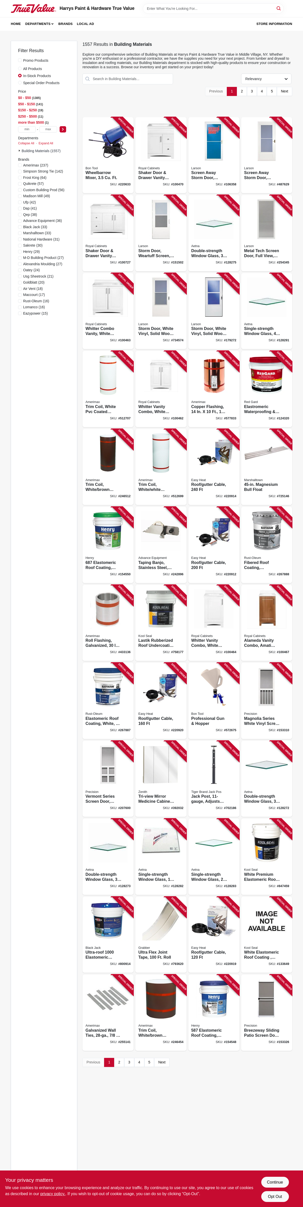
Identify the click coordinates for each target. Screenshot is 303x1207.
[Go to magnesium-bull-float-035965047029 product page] (266, 467)
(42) (29, 202)
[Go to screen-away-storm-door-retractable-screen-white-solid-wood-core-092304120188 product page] (266, 155)
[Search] (279, 8)
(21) (38, 276)
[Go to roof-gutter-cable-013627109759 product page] (160, 701)
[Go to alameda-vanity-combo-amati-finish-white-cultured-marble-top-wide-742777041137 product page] (266, 623)
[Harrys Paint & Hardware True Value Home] (33, 8)
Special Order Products (41, 83)
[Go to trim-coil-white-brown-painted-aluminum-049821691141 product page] (160, 1013)
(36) (42, 221)
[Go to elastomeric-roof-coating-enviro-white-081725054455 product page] (108, 545)
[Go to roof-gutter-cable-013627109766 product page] (213, 545)
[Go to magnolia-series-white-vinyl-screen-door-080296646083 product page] (266, 701)
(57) (33, 184)
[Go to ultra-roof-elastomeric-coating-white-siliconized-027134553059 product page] (108, 935)
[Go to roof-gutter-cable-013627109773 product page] (213, 467)
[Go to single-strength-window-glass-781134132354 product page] (266, 311)
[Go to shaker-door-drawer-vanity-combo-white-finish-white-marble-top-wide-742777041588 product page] (108, 233)
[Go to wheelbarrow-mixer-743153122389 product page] (108, 155)
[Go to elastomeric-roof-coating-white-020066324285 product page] (108, 701)
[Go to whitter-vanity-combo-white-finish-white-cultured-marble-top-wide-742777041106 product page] (160, 389)
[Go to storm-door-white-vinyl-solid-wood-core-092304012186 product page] (213, 311)
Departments (38, 24)
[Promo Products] (20, 60)
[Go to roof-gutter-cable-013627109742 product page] (213, 935)
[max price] (48, 129)
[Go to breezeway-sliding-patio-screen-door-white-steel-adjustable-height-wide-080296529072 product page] (266, 1013)
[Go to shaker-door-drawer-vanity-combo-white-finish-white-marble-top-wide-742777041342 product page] (160, 155)
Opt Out (275, 1196)
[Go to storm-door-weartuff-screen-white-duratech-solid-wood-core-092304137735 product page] (160, 233)
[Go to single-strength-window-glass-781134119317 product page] (213, 857)
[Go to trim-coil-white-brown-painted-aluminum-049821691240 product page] (108, 467)
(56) (43, 190)
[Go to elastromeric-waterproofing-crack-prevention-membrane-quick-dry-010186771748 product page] (266, 389)
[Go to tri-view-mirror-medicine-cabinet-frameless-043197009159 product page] (160, 779)
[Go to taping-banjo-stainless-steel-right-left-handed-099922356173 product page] (160, 545)
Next (284, 91)
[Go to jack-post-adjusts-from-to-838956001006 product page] (213, 779)
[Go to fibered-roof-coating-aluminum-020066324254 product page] (266, 545)
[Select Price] (63, 129)
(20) (34, 282)
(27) (43, 258)
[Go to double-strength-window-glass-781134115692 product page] (108, 857)
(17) (34, 295)
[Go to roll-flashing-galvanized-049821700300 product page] (108, 623)
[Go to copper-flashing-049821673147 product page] (213, 389)
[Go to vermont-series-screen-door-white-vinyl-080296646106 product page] (108, 779)
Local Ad (85, 24)
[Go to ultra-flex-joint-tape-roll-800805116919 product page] (160, 935)
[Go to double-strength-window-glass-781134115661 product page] (266, 779)
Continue (275, 1182)
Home (16, 24)
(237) (35, 165)
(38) (30, 215)
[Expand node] (20, 151)
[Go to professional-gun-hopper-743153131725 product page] (213, 701)
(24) (31, 270)
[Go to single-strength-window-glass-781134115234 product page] (160, 857)
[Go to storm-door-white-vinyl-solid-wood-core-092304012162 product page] (160, 311)
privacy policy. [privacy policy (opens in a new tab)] (52, 1194)
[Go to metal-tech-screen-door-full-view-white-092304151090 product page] (266, 233)
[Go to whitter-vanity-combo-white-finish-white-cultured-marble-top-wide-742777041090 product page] (213, 623)
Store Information (274, 24)
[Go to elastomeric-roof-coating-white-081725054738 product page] (213, 1013)
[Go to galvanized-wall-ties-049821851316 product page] (108, 1013)
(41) (30, 208)
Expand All (45, 143)
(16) (36, 301)
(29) (31, 252)
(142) (43, 171)
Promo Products (35, 60)
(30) (32, 245)
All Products (32, 69)
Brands (65, 24)
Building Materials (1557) (41, 151)
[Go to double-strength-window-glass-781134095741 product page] (213, 233)
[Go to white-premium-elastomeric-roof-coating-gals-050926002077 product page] (266, 857)
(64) (35, 178)
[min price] (27, 129)
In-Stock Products (37, 76)
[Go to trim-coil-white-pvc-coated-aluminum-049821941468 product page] (108, 389)
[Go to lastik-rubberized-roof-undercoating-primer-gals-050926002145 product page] (160, 623)
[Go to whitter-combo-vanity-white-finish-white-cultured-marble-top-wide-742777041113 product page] (108, 311)
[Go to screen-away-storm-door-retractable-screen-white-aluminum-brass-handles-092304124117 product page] (213, 155)
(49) (36, 196)
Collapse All (26, 143)
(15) (35, 313)
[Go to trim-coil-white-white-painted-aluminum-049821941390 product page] (160, 467)
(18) (33, 289)
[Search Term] (213, 9)
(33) (35, 227)
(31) (41, 239)
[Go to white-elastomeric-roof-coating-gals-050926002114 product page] (266, 935)
